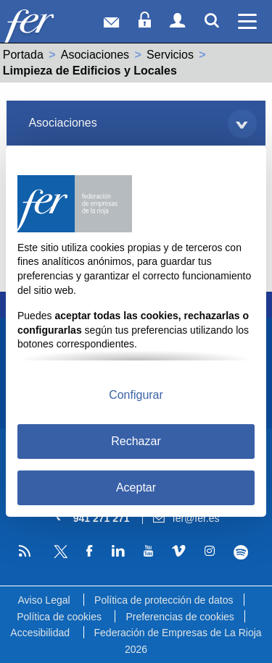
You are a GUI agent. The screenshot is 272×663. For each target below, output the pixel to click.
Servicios (170, 54)
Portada (23, 54)
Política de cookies (59, 616)
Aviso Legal (43, 600)
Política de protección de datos (163, 600)
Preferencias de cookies (179, 616)
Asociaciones (95, 54)
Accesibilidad (40, 632)
